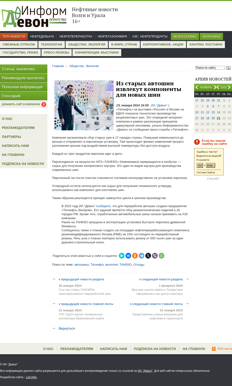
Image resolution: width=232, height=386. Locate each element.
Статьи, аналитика (18, 69)
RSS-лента (222, 349)
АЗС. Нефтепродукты (149, 36)
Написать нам (15, 146)
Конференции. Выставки (97, 52)
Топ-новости (14, 36)
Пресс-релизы (56, 52)
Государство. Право (20, 52)
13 (213, 112)
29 (207, 100)
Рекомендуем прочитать (23, 78)
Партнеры (11, 137)
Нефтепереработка (75, 36)
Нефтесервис (185, 36)
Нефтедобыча (42, 36)
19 (207, 118)
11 (202, 112)
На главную (13, 155)
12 (207, 112)
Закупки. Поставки (205, 44)
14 (218, 112)
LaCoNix (31, 377)
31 (218, 100)
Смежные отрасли (19, 44)
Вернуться (63, 328)
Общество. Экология (86, 44)
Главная (58, 66)
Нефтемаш (211, 36)
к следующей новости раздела (164, 279)
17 (196, 118)
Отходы (138, 264)
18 (202, 118)
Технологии (51, 44)
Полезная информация (22, 87)
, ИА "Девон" (158, 105)
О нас (7, 119)
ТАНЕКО (125, 264)
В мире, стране (124, 44)
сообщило (103, 206)
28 (202, 100)
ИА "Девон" (145, 370)
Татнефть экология (104, 264)
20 (213, 118)
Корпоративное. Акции (163, 44)
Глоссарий (11, 96)
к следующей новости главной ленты (159, 304)
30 (213, 100)
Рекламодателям (18, 128)
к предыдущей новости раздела (78, 279)
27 (196, 100)
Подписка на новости (23, 164)
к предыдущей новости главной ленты (82, 304)
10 (196, 112)
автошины (81, 264)
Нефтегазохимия (112, 36)
